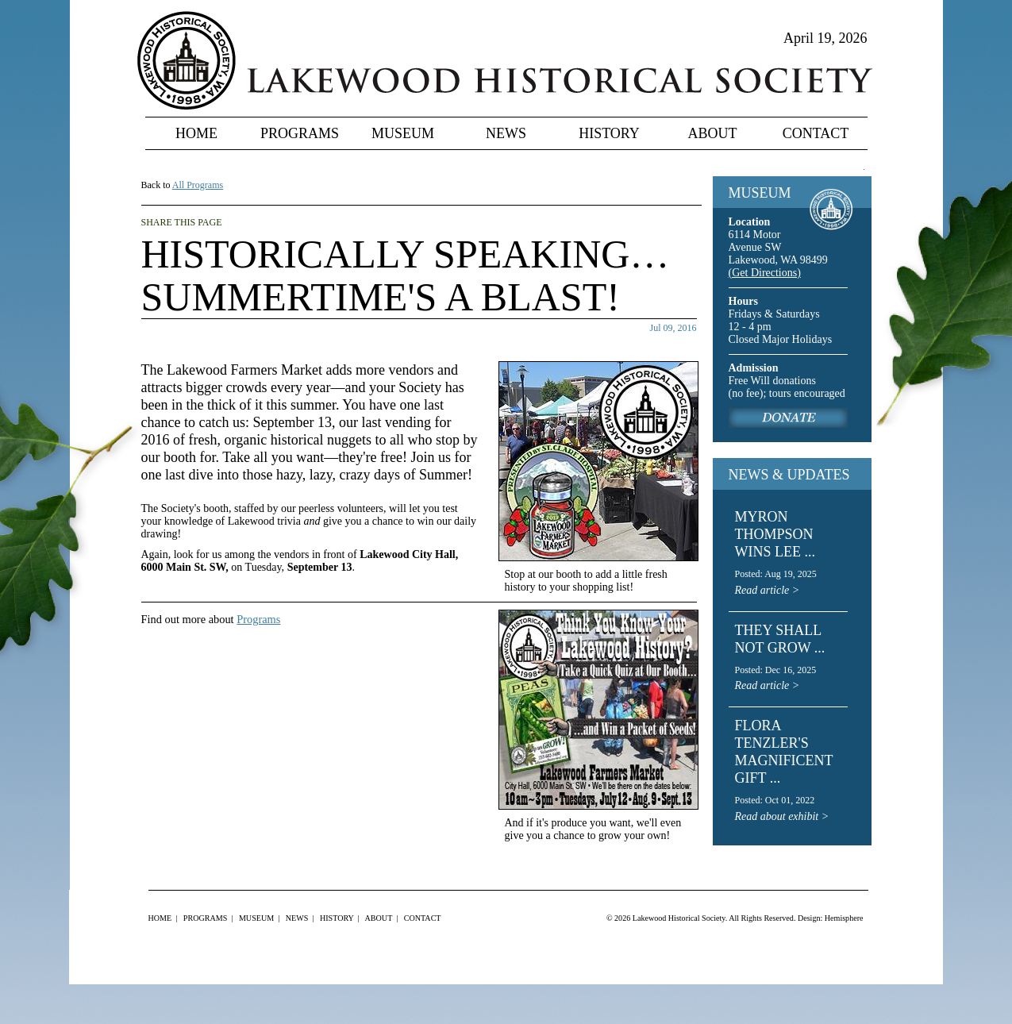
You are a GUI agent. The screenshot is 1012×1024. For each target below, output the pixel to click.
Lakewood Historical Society (679, 918)
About (712, 133)
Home (196, 133)
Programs (299, 133)
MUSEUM (760, 193)
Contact (816, 133)
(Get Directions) (765, 273)
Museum (402, 133)
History (609, 133)
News (506, 133)
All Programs (197, 185)
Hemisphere (844, 918)
